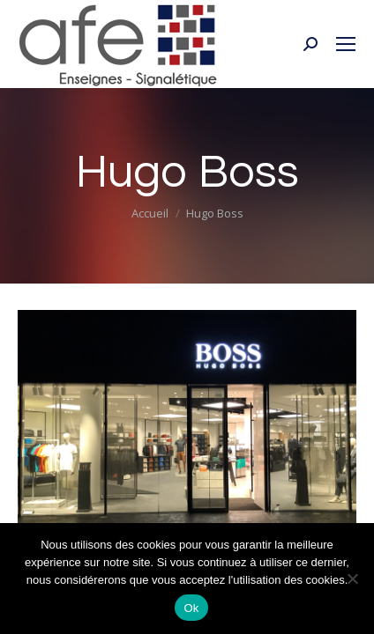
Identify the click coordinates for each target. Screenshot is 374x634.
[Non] (352, 578)
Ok (190, 608)
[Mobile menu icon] (345, 44)
